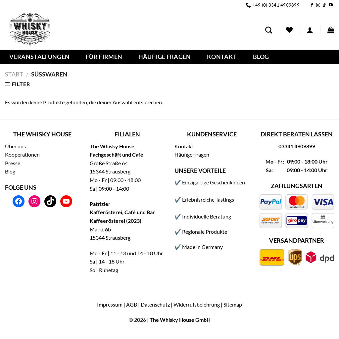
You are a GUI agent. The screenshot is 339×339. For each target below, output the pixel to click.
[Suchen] (268, 30)
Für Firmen (104, 57)
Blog (261, 57)
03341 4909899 (296, 146)
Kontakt (222, 57)
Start (14, 74)
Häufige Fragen (164, 57)
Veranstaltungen (39, 57)
